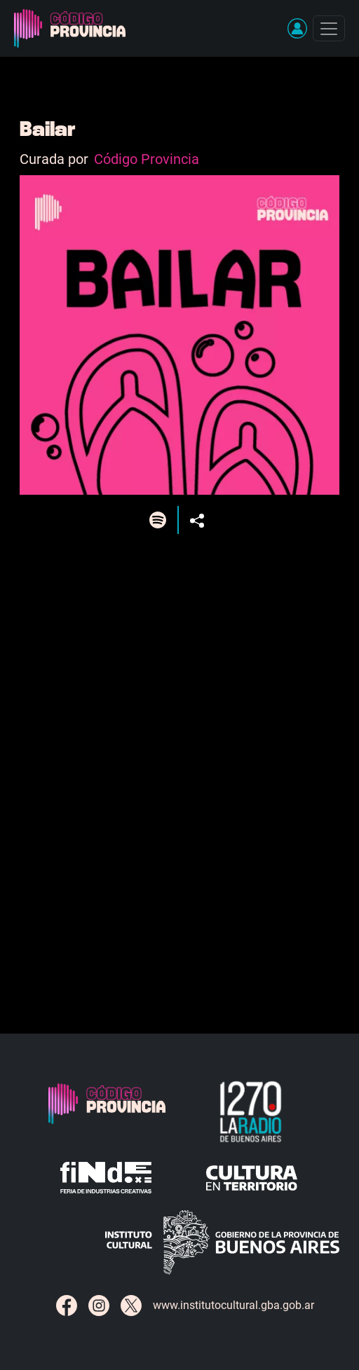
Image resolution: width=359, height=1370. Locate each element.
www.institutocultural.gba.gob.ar (233, 1305)
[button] (297, 28)
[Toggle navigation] (329, 28)
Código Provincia (146, 159)
